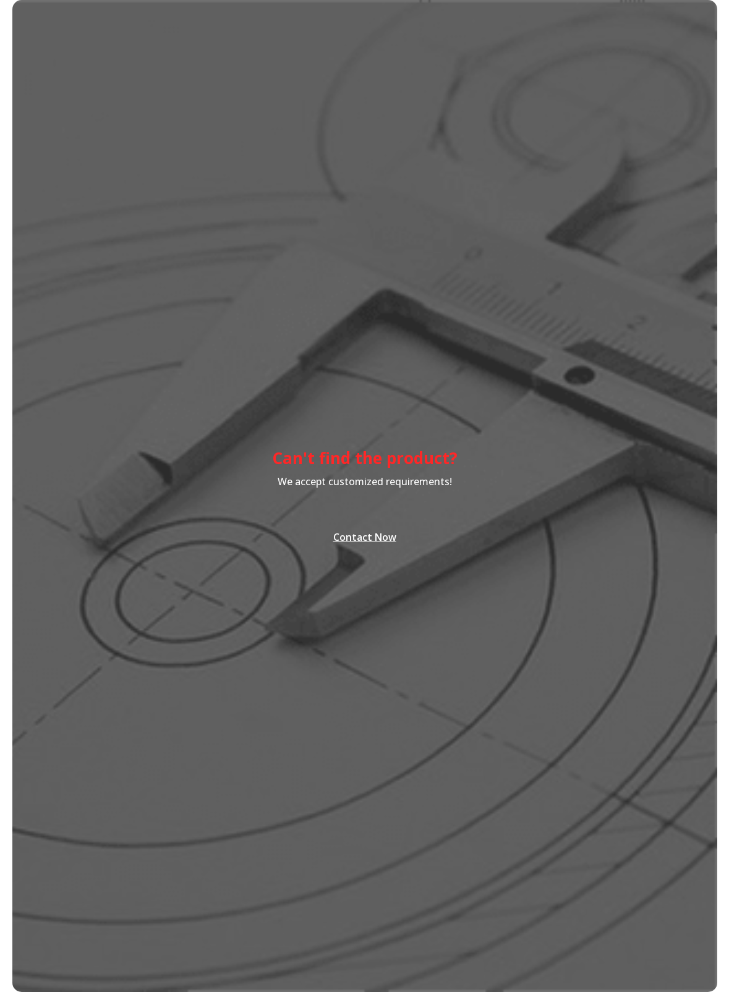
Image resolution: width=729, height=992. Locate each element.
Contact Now (364, 535)
